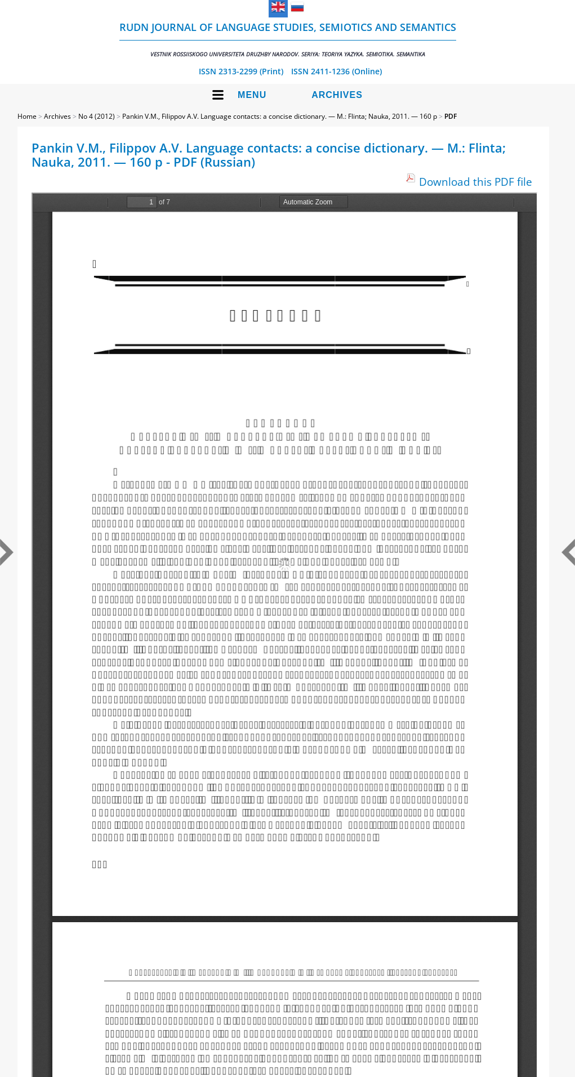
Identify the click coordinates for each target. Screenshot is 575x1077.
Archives (337, 95)
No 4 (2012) (96, 116)
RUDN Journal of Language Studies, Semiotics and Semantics (287, 39)
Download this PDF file (475, 181)
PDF (450, 116)
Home (27, 116)
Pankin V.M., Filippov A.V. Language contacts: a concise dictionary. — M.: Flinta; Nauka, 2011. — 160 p (279, 116)
